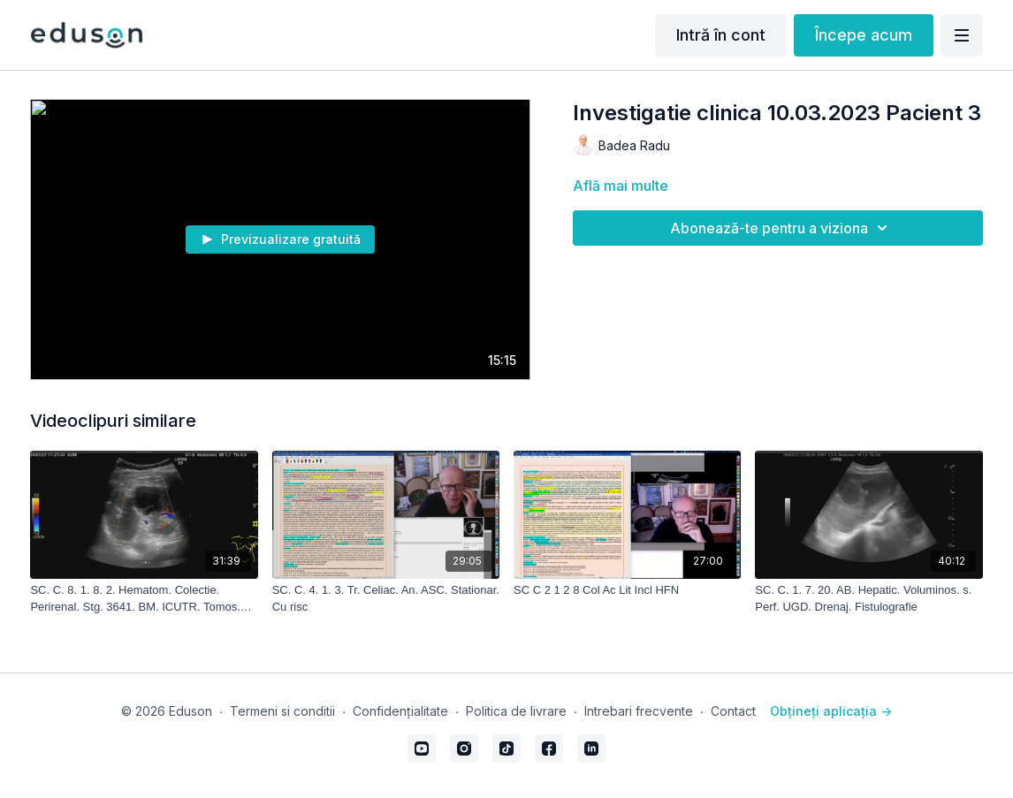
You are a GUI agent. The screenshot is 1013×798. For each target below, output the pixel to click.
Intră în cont (720, 35)
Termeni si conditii (282, 710)
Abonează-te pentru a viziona (781, 228)
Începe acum (863, 35)
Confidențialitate (400, 710)
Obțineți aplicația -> (831, 710)
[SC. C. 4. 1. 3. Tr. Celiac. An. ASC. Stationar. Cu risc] (385, 598)
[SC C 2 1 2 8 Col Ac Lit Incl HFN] (627, 590)
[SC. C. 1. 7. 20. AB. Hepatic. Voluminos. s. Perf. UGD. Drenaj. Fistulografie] (868, 598)
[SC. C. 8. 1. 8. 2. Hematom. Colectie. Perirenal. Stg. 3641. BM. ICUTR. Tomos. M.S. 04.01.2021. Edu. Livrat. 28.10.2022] (143, 598)
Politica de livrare (516, 710)
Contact (733, 710)
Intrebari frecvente (638, 710)
